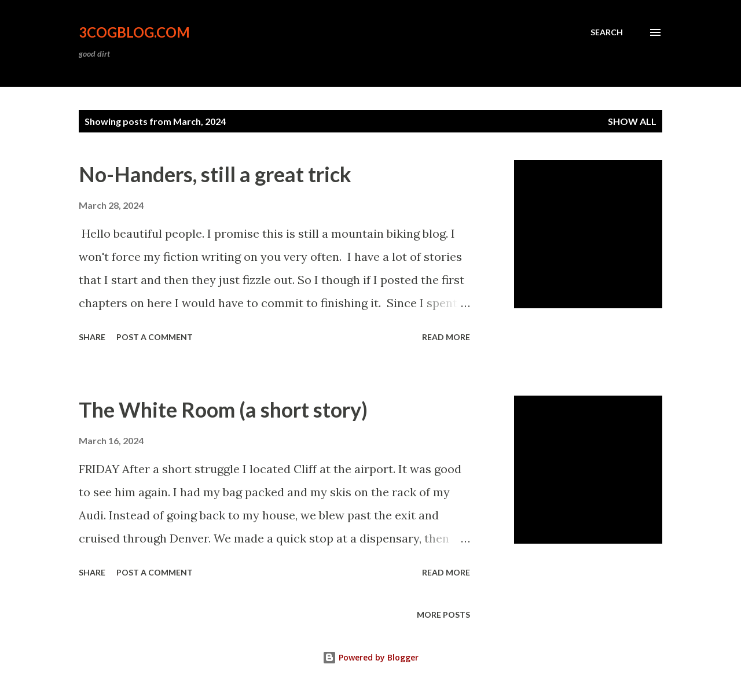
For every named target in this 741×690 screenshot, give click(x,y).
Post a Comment (154, 337)
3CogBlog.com (134, 32)
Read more (446, 337)
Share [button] (92, 337)
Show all (632, 121)
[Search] (606, 32)
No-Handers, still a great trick (215, 174)
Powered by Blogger (370, 657)
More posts (443, 614)
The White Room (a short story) (223, 409)
